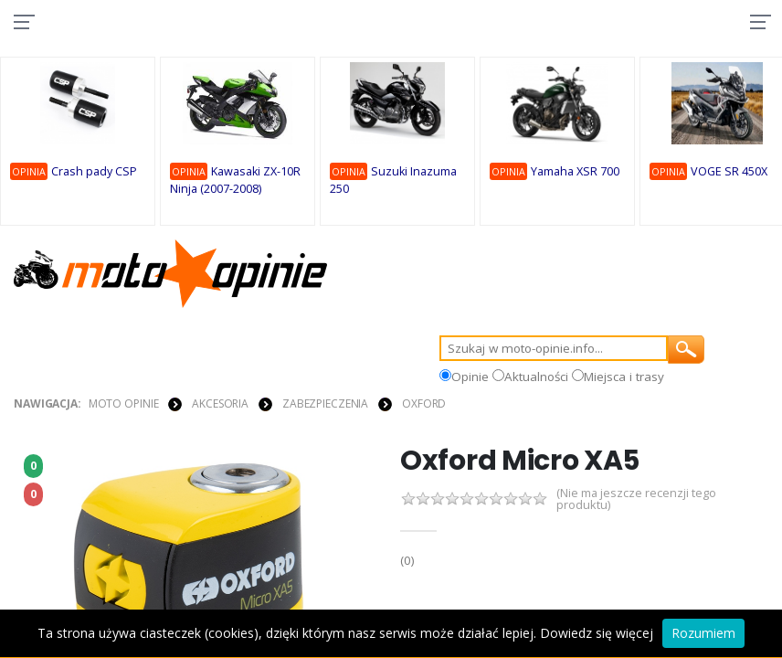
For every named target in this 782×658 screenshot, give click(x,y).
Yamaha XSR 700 (575, 172)
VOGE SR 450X (729, 172)
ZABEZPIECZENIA (325, 403)
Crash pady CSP (94, 172)
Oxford (424, 403)
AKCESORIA (220, 403)
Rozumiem (703, 633)
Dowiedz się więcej (596, 633)
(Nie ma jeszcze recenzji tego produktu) (636, 500)
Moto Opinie (124, 403)
